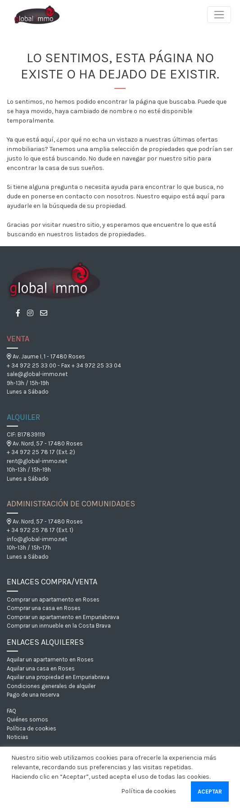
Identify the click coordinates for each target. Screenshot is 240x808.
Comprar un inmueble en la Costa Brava (59, 625)
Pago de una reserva (33, 694)
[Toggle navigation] (219, 14)
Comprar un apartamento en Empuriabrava (63, 617)
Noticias (17, 737)
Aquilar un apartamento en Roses (50, 659)
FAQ (11, 710)
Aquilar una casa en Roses (41, 668)
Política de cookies (31, 728)
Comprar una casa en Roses (44, 608)
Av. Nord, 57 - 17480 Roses (45, 443)
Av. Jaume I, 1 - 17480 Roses (46, 356)
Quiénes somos (27, 719)
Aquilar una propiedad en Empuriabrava (58, 677)
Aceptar (210, 791)
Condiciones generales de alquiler (51, 686)
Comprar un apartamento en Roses (53, 599)
